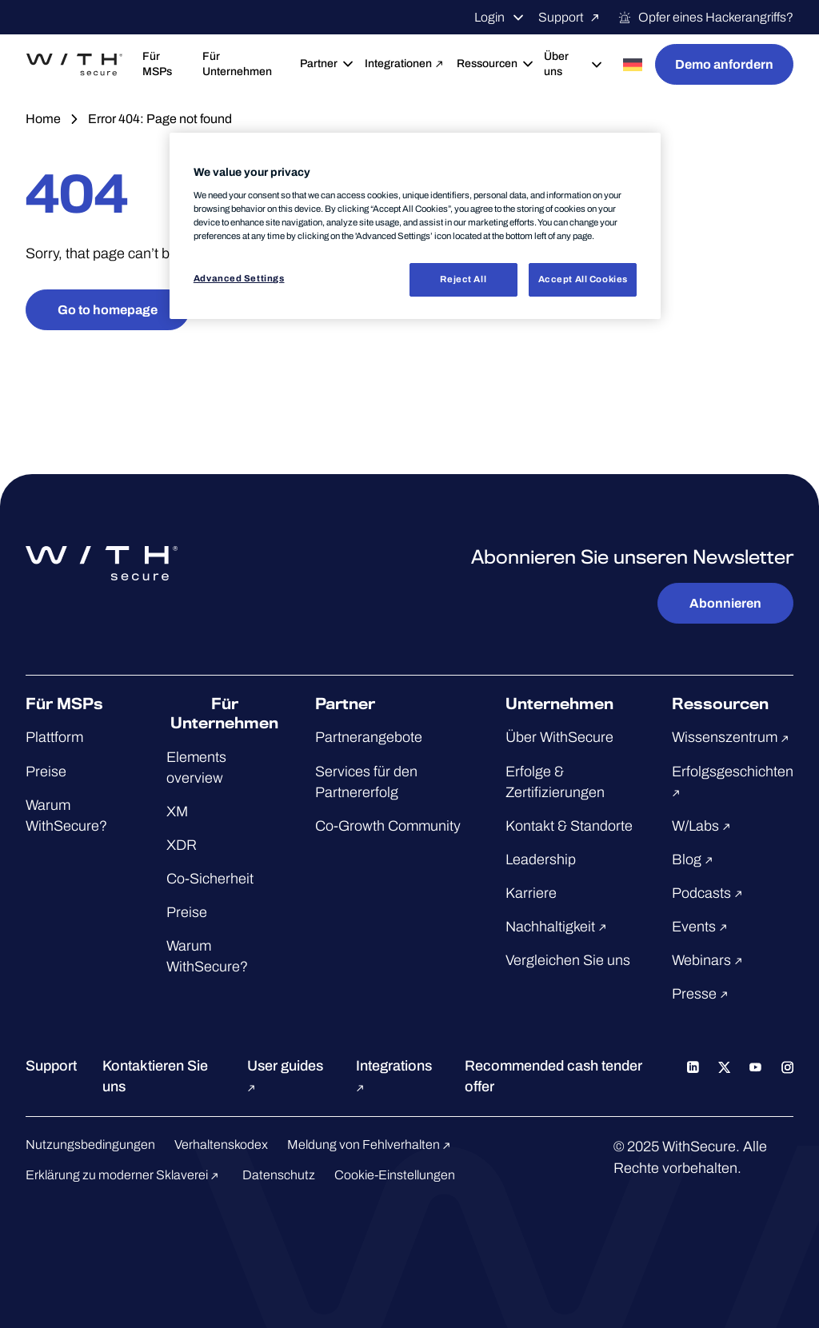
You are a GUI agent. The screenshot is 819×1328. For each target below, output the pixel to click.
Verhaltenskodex (221, 1144)
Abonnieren (725, 603)
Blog (694, 859)
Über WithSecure (559, 737)
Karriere (531, 893)
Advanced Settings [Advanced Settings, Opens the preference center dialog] (239, 278)
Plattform (54, 737)
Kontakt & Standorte (569, 826)
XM (177, 812)
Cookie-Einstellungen (394, 1175)
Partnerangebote (368, 737)
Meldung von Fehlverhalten (371, 1144)
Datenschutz (278, 1175)
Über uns (574, 64)
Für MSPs (157, 64)
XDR (181, 845)
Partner (326, 64)
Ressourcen (494, 64)
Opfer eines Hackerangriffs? (705, 17)
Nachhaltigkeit (558, 927)
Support (571, 17)
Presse (702, 994)
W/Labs (703, 826)
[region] (415, 226)
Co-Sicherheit (210, 879)
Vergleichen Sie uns (567, 960)
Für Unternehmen (237, 64)
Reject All (463, 279)
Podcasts (709, 893)
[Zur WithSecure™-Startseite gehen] (74, 65)
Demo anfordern (724, 64)
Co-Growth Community (388, 826)
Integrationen (404, 64)
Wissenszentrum (732, 737)
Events (702, 927)
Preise (46, 772)
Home (43, 119)
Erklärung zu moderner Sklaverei (124, 1175)
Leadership (540, 859)
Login (499, 17)
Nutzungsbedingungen (90, 1144)
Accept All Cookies (583, 279)
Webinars (709, 960)
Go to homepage (108, 310)
